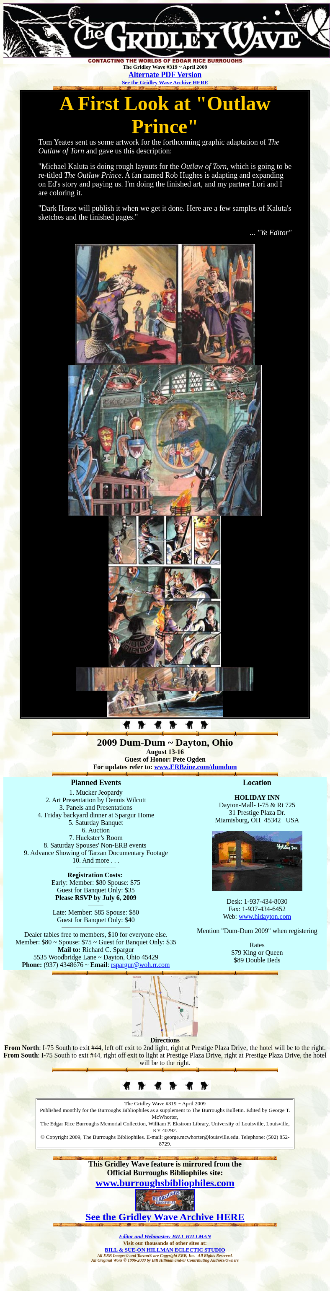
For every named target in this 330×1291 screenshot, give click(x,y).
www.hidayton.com (265, 916)
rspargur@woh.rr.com (140, 964)
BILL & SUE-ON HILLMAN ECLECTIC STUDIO (165, 1250)
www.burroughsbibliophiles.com (165, 1182)
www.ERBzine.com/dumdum (195, 766)
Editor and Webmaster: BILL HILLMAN (165, 1236)
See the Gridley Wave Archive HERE (165, 82)
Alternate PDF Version (165, 74)
